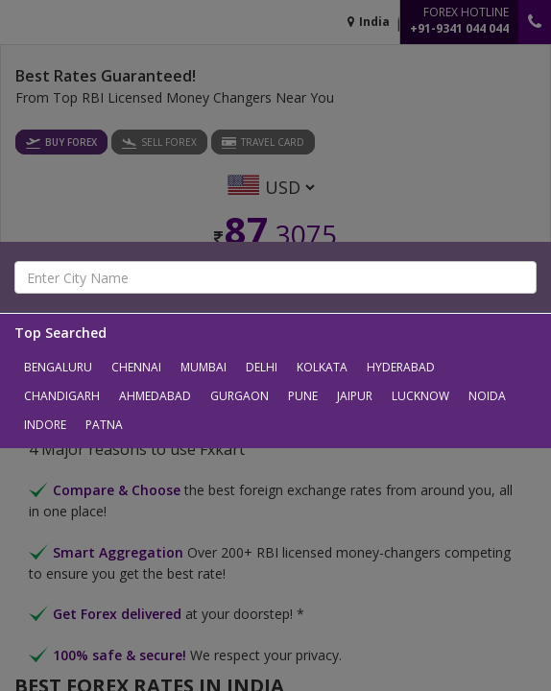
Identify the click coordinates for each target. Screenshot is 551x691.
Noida (487, 396)
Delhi (261, 367)
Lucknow (420, 396)
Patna (104, 425)
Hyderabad (401, 367)
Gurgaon (239, 396)
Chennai (136, 367)
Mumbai (203, 367)
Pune (303, 396)
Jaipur (354, 396)
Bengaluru (58, 367)
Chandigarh (62, 396)
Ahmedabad (155, 396)
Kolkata (322, 367)
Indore (45, 425)
